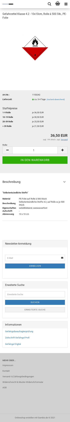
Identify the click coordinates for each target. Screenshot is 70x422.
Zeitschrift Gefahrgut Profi (17, 337)
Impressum (7, 365)
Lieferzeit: (7, 99)
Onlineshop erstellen (24, 417)
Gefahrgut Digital (13, 344)
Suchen (35, 302)
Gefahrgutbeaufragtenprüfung (19, 331)
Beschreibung (11, 182)
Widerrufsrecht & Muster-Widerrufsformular (22, 382)
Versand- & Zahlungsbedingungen (18, 376)
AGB (4, 387)
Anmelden (35, 266)
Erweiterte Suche (35, 310)
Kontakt (6, 371)
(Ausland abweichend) (56, 99)
